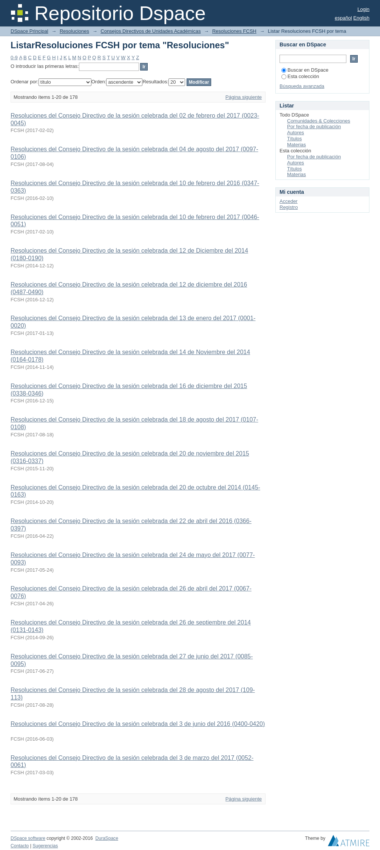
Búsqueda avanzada (302, 86)
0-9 (14, 57)
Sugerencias (45, 845)
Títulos (294, 138)
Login (363, 9)
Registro (289, 207)
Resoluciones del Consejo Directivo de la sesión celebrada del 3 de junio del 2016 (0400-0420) (138, 724)
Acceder (289, 201)
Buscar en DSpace (304, 70)
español (343, 18)
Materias (296, 144)
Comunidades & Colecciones (318, 121)
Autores (295, 132)
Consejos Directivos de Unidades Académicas (150, 31)
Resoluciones (74, 31)
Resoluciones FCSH (234, 31)
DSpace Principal (29, 31)
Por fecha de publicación (314, 126)
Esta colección (300, 76)
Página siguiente (244, 97)
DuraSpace (106, 838)
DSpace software (28, 838)
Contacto (20, 845)
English (361, 18)
